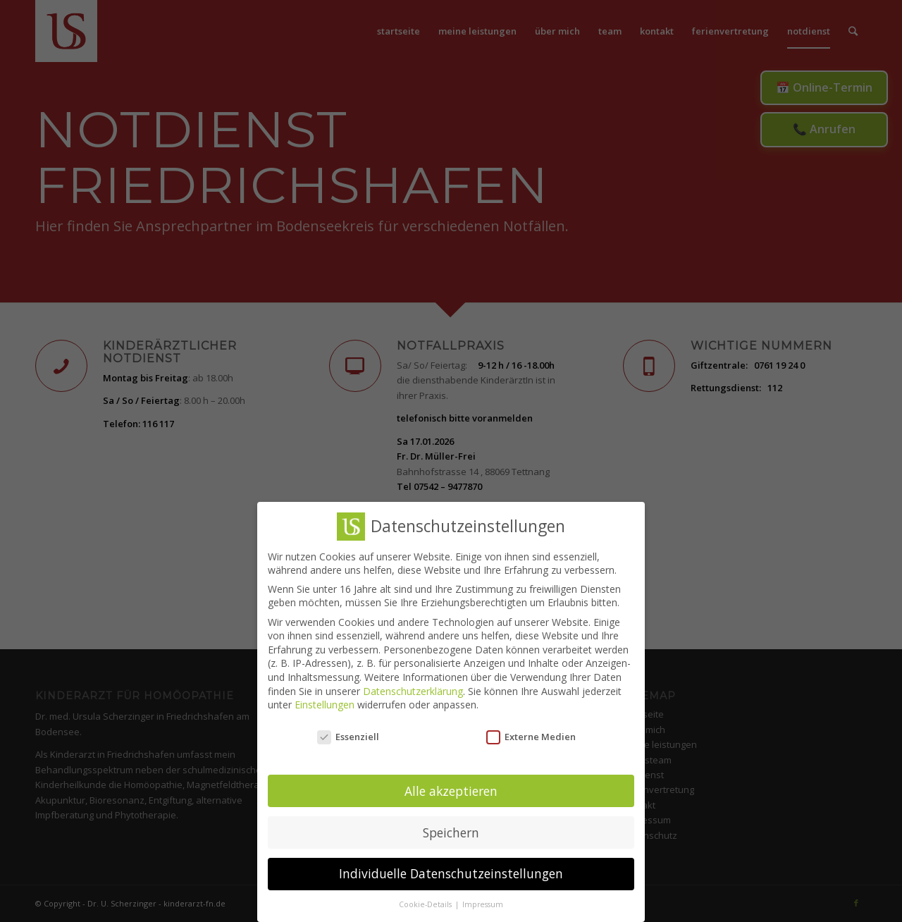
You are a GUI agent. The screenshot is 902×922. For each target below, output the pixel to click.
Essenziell (348, 732)
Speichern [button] (451, 827)
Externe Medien (531, 732)
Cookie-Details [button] (426, 900)
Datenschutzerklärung (413, 686)
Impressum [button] (482, 900)
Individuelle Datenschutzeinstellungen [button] (451, 869)
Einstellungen (324, 700)
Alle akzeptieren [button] (451, 785)
